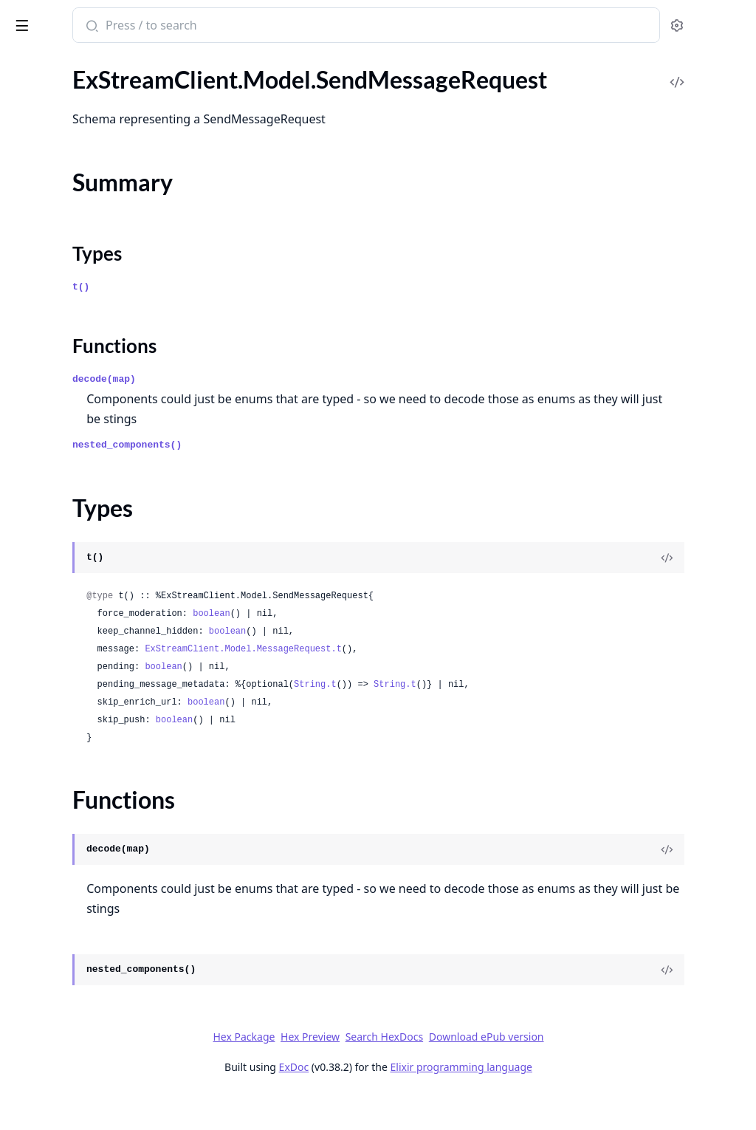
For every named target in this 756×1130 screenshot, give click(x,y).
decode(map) (297, 414)
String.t (508, 720)
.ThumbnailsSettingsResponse (86, 802)
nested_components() (320, 480)
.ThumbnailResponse (63, 763)
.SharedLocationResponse (76, 364)
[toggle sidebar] (201, 23)
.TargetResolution (54, 603)
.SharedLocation (51, 344)
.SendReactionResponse (71, 244)
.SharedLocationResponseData (88, 384)
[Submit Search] (284, 26)
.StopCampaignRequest (70, 543)
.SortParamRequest (59, 483)
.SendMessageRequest (67, 116)
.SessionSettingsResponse (76, 304)
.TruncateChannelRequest (76, 902)
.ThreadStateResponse (67, 703)
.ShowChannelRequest (68, 424)
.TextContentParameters (72, 623)
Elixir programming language (571, 1102)
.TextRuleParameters (62, 643)
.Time (23, 822)
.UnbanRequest (49, 1002)
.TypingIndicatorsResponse (78, 962)
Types (40, 160)
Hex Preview (420, 1072)
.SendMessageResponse (71, 204)
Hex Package (354, 1072)
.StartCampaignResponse (74, 523)
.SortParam (38, 463)
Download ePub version (596, 1072)
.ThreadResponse (53, 683)
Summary (50, 142)
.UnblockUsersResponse (72, 1082)
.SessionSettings (51, 284)
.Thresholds (39, 743)
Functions (51, 178)
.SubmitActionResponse (71, 583)
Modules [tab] (88, 63)
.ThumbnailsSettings (61, 782)
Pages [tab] (26, 63)
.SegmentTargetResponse (74, 76)
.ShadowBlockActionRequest (83, 324)
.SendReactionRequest (67, 224)
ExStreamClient (62, 18)
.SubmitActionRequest (67, 563)
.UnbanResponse (53, 1022)
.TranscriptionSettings (65, 842)
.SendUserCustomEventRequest (92, 264)
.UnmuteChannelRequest (75, 1102)
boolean (404, 649)
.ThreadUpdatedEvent (66, 723)
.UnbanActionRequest (66, 982)
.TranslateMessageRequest (78, 882)
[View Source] (694, 593)
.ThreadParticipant (57, 663)
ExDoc (404, 1102)
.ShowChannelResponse (71, 443)
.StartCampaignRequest (70, 503)
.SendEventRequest (59, 96)
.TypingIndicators (53, 942)
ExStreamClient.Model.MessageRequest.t (436, 684)
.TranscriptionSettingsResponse (90, 862)
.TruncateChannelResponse (79, 922)
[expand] (206, 79)
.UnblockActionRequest (70, 1042)
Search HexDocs (494, 1072)
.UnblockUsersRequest (68, 1062)
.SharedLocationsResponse (78, 404)
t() (274, 322)
